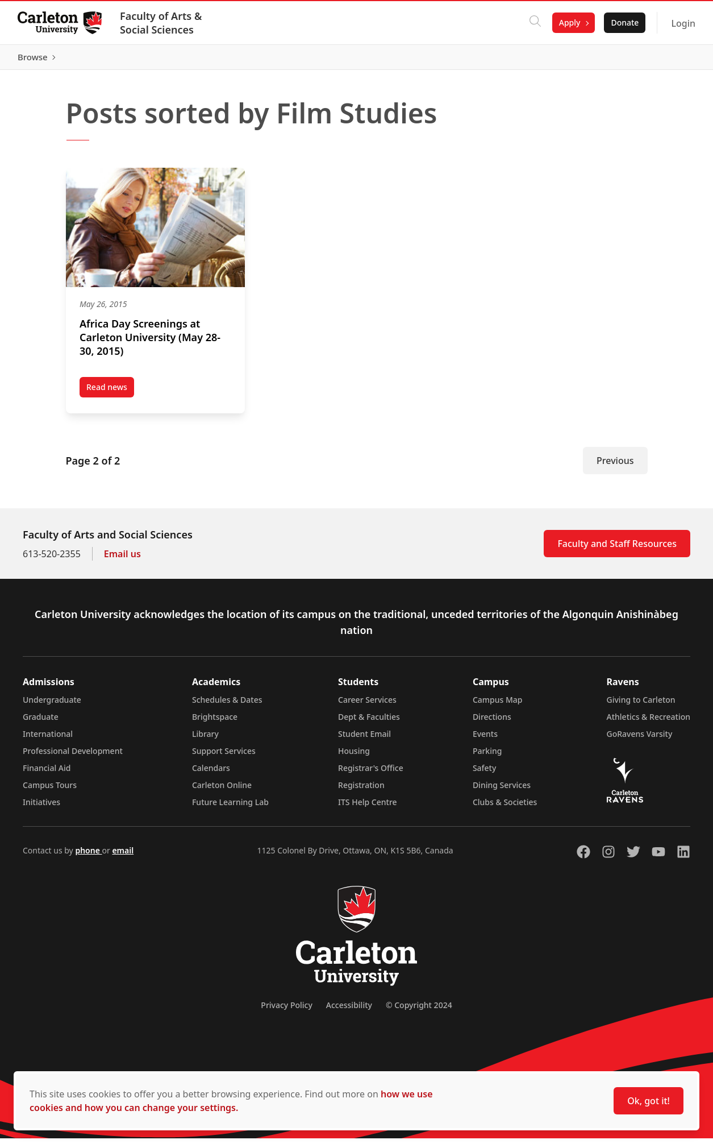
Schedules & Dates (227, 705)
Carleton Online (222, 790)
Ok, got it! (648, 1101)
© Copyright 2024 (419, 1010)
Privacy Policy (286, 1010)
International (48, 739)
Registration (361, 790)
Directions (492, 722)
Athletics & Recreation (648, 722)
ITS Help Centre (367, 807)
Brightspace (214, 722)
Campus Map (498, 705)
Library (205, 739)
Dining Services (502, 790)
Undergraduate (52, 705)
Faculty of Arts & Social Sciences (161, 22)
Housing (354, 756)
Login (682, 23)
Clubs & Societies (505, 807)
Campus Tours (50, 790)
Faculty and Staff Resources (617, 549)
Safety (485, 773)
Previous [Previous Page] (615, 466)
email (123, 856)
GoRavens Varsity (640, 739)
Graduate (41, 722)
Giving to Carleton (641, 705)
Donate (624, 22)
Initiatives (41, 807)
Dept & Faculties (369, 722)
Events (485, 739)
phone (88, 856)
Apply (569, 22)
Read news (110, 395)
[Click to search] (534, 23)
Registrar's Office (370, 773)
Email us (122, 559)
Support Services (224, 756)
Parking (487, 756)
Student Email (364, 739)
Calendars (211, 773)
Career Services (367, 705)
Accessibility (349, 1010)
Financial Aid (46, 773)
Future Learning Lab (230, 807)
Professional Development (73, 756)
